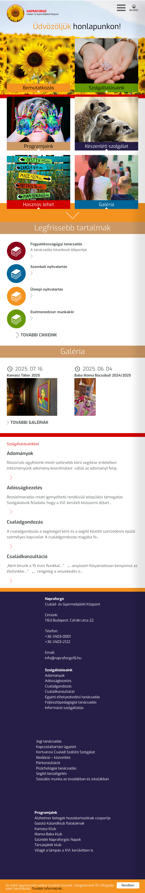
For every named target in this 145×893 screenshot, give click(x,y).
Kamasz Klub (45, 828)
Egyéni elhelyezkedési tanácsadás (72, 697)
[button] (121, 8)
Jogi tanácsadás (49, 741)
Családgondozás (58, 686)
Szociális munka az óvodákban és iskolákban (72, 779)
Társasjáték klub (48, 844)
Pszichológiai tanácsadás (56, 768)
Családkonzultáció (60, 691)
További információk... (47, 888)
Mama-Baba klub (48, 834)
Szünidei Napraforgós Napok (58, 839)
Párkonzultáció (48, 762)
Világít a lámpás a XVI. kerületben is (64, 850)
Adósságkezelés (58, 680)
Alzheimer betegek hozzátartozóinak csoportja (72, 818)
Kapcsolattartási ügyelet (56, 746)
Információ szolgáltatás (64, 707)
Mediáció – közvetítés (53, 757)
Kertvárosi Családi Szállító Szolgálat (65, 752)
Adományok (55, 675)
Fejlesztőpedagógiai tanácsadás (71, 702)
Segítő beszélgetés (51, 773)
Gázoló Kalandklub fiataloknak (59, 823)
